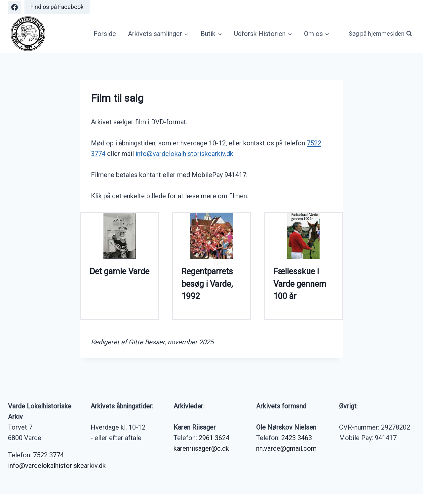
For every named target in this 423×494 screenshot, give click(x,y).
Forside (105, 34)
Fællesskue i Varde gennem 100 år (299, 284)
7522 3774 (48, 455)
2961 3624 (214, 438)
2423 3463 (296, 438)
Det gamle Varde (119, 271)
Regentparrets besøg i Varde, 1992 (207, 284)
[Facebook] (14, 7)
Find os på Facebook (57, 6)
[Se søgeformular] (380, 34)
